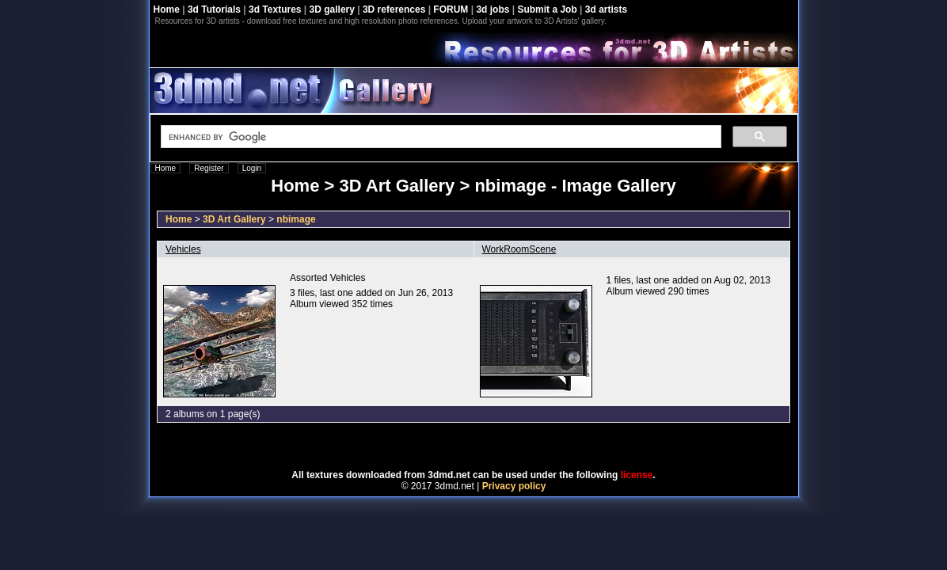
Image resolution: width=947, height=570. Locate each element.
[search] (439, 137)
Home (167, 9)
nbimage (295, 219)
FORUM (450, 9)
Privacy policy (514, 486)
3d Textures (275, 9)
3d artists (606, 9)
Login (251, 168)
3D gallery (332, 9)
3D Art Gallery (234, 219)
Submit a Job (546, 9)
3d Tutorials (214, 9)
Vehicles (183, 249)
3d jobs (492, 9)
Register (208, 168)
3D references (394, 9)
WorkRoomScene (519, 249)
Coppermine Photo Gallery (493, 446)
